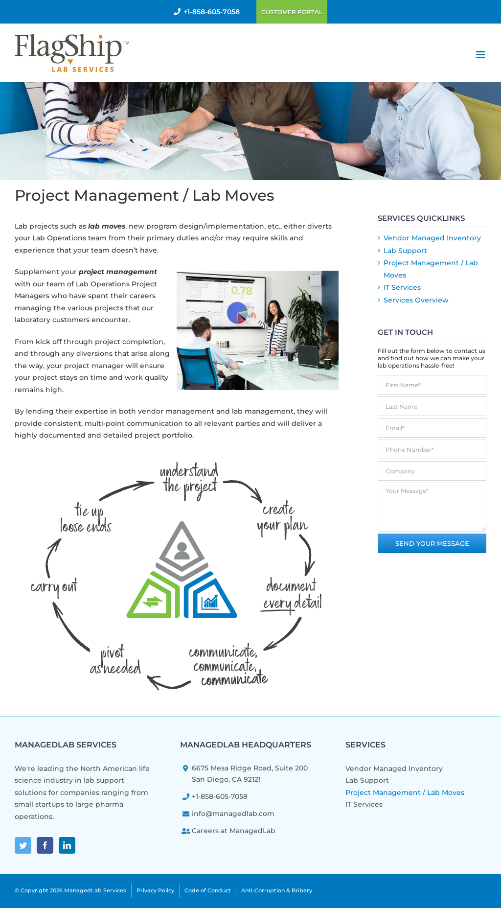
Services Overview (416, 300)
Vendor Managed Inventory (432, 237)
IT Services (402, 287)
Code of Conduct (207, 890)
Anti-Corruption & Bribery (276, 890)
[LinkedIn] (67, 845)
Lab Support (405, 250)
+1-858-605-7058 (211, 11)
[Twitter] (23, 845)
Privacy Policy (155, 890)
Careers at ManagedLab (233, 830)
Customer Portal (291, 12)
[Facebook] (45, 845)
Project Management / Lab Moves (404, 792)
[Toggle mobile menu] (481, 54)
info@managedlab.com (233, 813)
